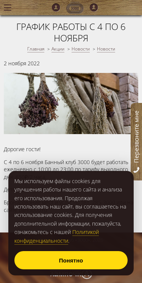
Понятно (71, 260)
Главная (35, 49)
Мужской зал (56, 7)
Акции (57, 49)
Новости (81, 49)
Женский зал (94, 7)
